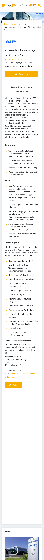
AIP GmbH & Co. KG (16, 60)
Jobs (6, 24)
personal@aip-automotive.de (23, 373)
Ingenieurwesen (18, 24)
